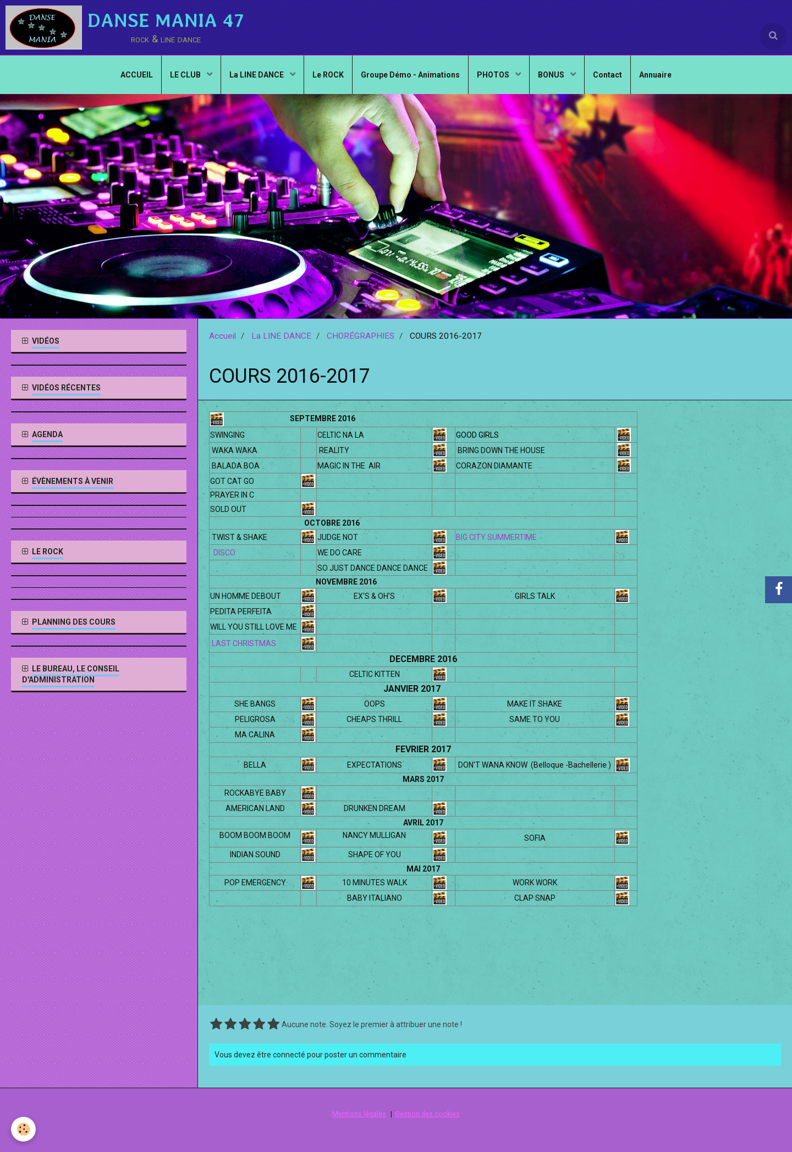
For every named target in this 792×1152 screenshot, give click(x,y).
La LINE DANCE (257, 74)
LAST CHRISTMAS (244, 643)
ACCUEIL (136, 74)
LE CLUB (186, 74)
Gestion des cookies (427, 1114)
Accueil (222, 336)
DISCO (223, 552)
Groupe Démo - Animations (410, 74)
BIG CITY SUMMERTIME (496, 537)
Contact (607, 74)
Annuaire (655, 74)
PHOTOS (494, 74)
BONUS (552, 74)
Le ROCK (328, 74)
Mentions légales (359, 1114)
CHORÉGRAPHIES (360, 336)
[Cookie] (23, 1129)
